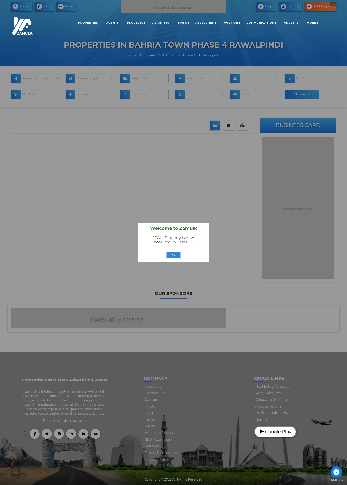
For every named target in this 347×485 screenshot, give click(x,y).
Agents (112, 22)
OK (173, 255)
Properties (88, 22)
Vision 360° (161, 22)
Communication (260, 22)
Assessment (205, 22)
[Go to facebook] (336, 471)
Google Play (275, 431)
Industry (291, 22)
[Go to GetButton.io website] (336, 480)
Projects (135, 22)
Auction (231, 22)
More (311, 22)
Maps (182, 22)
